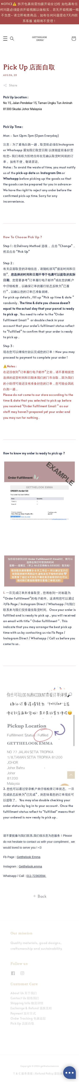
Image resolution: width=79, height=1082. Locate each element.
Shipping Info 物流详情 (27, 1003)
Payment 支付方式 (23, 1013)
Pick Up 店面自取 (22, 1023)
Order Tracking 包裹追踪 (28, 1018)
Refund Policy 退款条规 (50, 1073)
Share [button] (10, 85)
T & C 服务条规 (23, 1073)
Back (39, 896)
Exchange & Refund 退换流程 (31, 1008)
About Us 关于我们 (24, 993)
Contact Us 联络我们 (25, 998)
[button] (5, 38)
